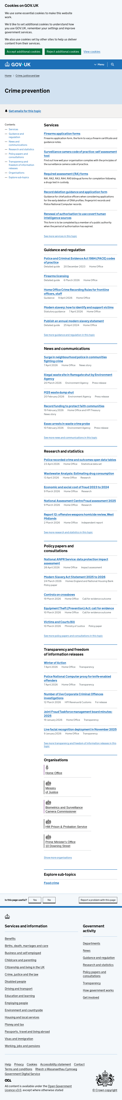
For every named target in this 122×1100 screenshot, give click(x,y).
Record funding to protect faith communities (74, 406)
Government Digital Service (22, 1074)
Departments (91, 943)
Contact (79, 1064)
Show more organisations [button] (58, 857)
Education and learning (20, 996)
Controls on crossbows (59, 594)
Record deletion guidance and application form (75, 192)
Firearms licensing (56, 276)
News (87, 950)
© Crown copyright (104, 1090)
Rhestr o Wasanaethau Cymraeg (56, 1069)
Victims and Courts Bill (59, 622)
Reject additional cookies (63, 51)
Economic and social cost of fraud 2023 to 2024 (76, 487)
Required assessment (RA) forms (66, 174)
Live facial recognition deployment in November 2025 (80, 729)
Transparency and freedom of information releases (21, 165)
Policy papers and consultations (18, 155)
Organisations (16, 172)
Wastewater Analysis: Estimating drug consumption (79, 473)
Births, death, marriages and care (26, 946)
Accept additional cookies (23, 51)
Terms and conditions (18, 1069)
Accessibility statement (55, 1064)
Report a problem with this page (98, 899)
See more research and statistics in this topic (68, 532)
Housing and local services (22, 1017)
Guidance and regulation (16, 135)
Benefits (10, 938)
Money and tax (14, 1024)
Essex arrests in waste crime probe (67, 424)
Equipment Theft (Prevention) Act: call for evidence (79, 608)
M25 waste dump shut (59, 392)
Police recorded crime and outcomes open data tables (80, 460)
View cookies (92, 51)
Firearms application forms (62, 133)
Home (8, 75)
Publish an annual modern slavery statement (74, 321)
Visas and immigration (19, 1039)
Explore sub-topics (19, 177)
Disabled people (15, 981)
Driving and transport (18, 988)
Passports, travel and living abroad (27, 1031)
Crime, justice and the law (21, 974)
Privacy (19, 1064)
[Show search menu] (112, 64)
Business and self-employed (23, 953)
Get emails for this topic (25, 111)
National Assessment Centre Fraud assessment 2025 (80, 501)
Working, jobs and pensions (22, 1046)
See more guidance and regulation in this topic (69, 334)
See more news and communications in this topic (70, 437)
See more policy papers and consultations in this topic (73, 635)
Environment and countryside (24, 1010)
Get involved (91, 997)
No (52, 899)
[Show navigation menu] (99, 64)
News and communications (18, 143)
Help (8, 1064)
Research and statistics (21, 149)
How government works (98, 990)
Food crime (51, 883)
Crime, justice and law (27, 75)
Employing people (16, 1003)
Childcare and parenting (20, 960)
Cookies (32, 1064)
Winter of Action (55, 663)
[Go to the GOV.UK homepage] (18, 64)
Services (13, 129)
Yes (37, 899)
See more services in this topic (60, 236)
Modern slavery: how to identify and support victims (79, 307)
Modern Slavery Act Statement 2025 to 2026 (74, 577)
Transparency (92, 983)
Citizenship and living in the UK (25, 967)
